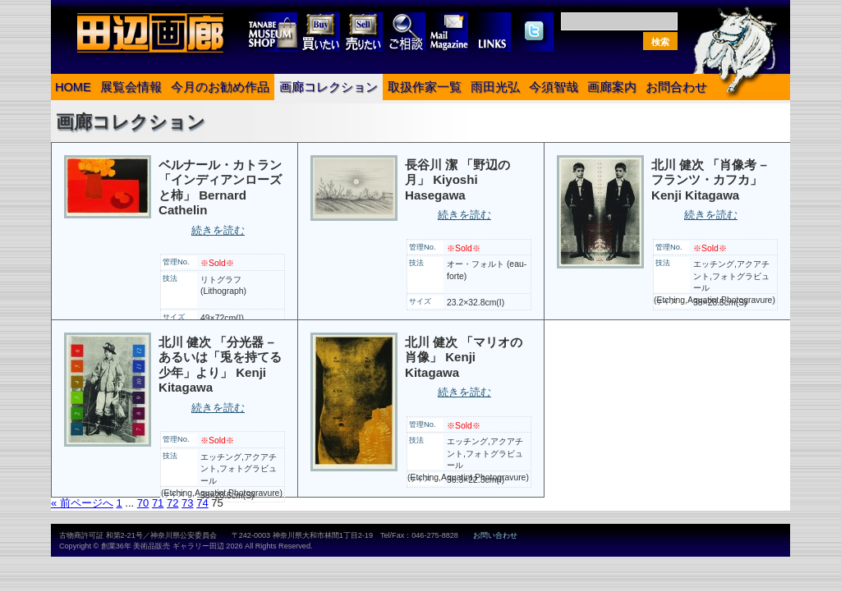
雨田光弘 (495, 87)
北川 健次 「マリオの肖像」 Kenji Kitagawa (463, 357)
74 (202, 503)
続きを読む (218, 230)
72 (172, 503)
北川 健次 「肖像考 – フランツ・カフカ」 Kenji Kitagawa (709, 180)
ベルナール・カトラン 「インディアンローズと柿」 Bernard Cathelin (220, 188)
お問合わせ (676, 87)
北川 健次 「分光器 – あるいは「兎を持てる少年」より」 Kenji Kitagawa (220, 365)
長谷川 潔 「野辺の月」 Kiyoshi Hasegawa (457, 180)
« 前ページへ (82, 503)
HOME (73, 87)
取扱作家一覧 (425, 87)
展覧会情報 (131, 87)
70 (143, 503)
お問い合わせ (495, 535)
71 (157, 503)
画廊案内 (611, 87)
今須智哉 (553, 87)
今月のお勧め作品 (220, 87)
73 (187, 503)
